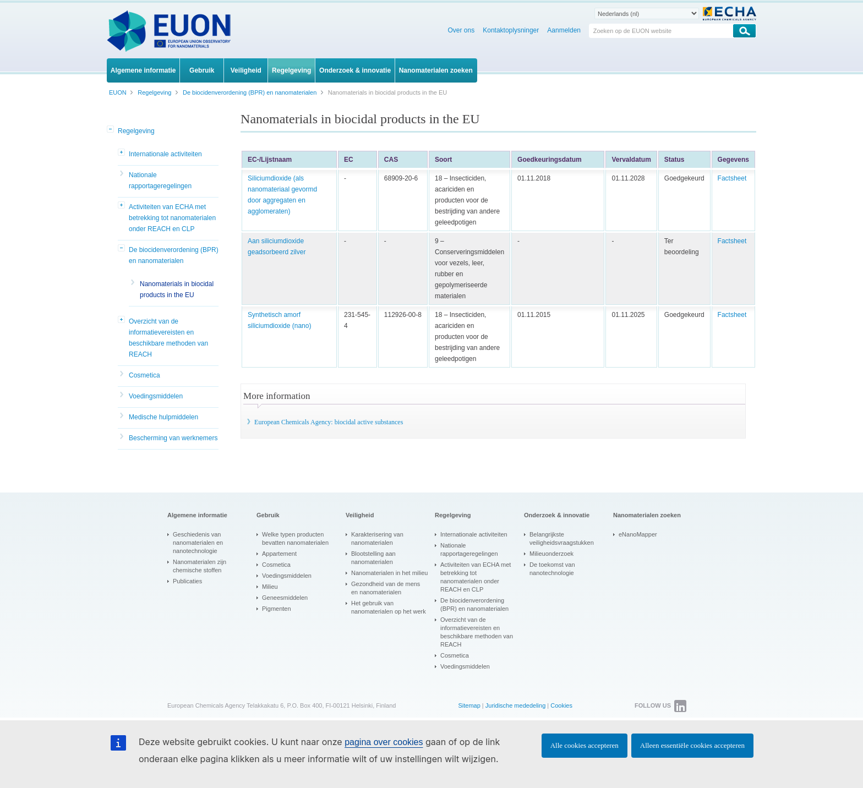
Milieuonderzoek (551, 553)
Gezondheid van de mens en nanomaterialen (385, 588)
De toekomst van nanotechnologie (552, 568)
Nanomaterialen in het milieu (389, 573)
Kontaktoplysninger (511, 30)
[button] (111, 129)
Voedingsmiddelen (156, 396)
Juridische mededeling (515, 705)
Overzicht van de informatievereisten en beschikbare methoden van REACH (168, 338)
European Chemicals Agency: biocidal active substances (328, 422)
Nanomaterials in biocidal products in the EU (177, 289)
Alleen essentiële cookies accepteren (692, 745)
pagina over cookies (384, 742)
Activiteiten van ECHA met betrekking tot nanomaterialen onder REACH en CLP (172, 218)
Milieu (270, 586)
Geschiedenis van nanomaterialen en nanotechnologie (198, 542)
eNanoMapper (638, 534)
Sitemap (469, 705)
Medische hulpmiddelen (163, 417)
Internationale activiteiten (165, 154)
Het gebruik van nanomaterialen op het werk (388, 607)
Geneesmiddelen (285, 597)
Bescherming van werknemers (173, 438)
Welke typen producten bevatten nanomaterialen (295, 538)
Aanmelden (564, 30)
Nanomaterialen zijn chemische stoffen (199, 566)
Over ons (461, 30)
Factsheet (732, 178)
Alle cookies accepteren (584, 745)
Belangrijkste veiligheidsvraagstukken (561, 538)
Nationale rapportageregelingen (160, 180)
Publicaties (187, 581)
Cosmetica (144, 375)
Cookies (561, 705)
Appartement (279, 553)
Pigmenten (276, 608)
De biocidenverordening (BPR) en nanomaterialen (174, 255)
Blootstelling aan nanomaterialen (373, 557)
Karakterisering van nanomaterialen (377, 538)
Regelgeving (136, 131)
